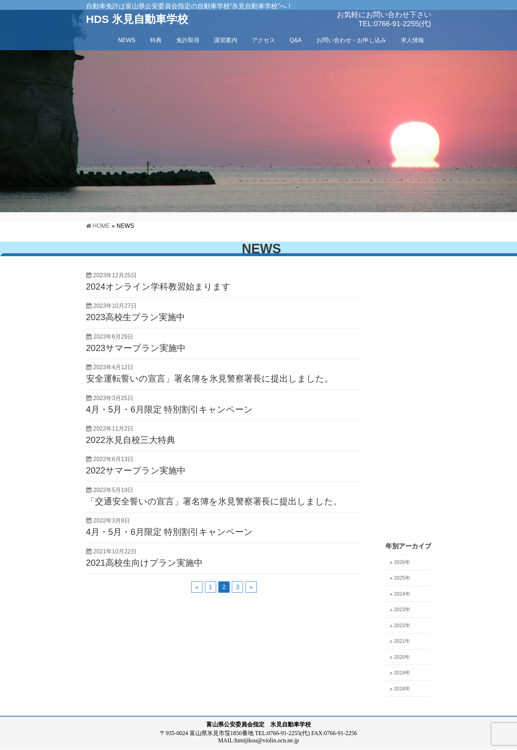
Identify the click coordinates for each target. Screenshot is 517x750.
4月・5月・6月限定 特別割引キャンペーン (169, 409)
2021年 (402, 641)
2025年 (402, 578)
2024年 (402, 594)
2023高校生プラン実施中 (135, 317)
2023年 (402, 609)
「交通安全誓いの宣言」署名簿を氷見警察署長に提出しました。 (214, 501)
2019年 (402, 673)
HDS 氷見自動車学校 (137, 19)
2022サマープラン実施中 (136, 470)
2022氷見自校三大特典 (130, 440)
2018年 (402, 688)
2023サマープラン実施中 (136, 348)
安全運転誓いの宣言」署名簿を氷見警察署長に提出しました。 (209, 378)
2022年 (402, 625)
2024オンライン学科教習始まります (158, 286)
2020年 (402, 657)
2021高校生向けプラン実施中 (144, 563)
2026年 (402, 562)
